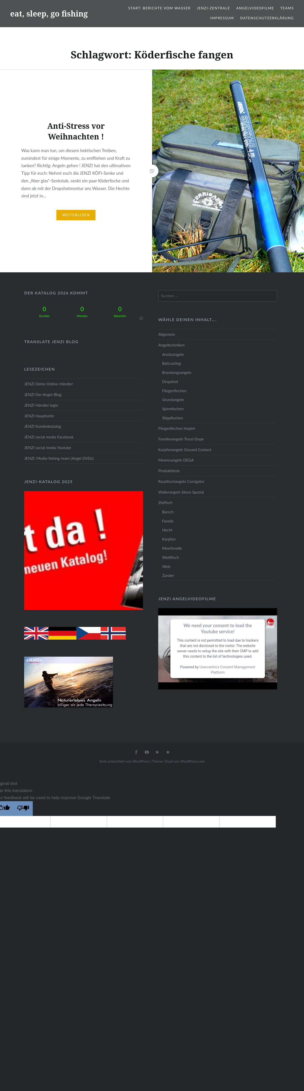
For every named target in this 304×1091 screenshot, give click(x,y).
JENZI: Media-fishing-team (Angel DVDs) (58, 458)
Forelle (167, 521)
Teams (287, 8)
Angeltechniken (171, 345)
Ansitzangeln (173, 354)
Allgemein (166, 334)
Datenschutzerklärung (267, 18)
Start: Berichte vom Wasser (159, 8)
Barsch (167, 512)
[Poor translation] (23, 808)
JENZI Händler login (41, 405)
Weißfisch (170, 557)
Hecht (167, 530)
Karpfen (168, 539)
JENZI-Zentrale (213, 8)
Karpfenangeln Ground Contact (184, 449)
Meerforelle (172, 548)
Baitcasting (171, 363)
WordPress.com (192, 761)
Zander (168, 575)
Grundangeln (173, 399)
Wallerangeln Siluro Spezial (181, 492)
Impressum (222, 18)
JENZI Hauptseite (39, 416)
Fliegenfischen (174, 390)
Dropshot (170, 381)
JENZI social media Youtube (47, 447)
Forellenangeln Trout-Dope (181, 439)
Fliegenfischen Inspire (176, 428)
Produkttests (169, 470)
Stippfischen (172, 418)
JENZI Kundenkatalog (42, 426)
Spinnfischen (173, 408)
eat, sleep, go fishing (49, 13)
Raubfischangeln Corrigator (181, 481)
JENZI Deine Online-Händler (48, 384)
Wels (166, 566)
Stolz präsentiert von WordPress (124, 761)
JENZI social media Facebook (48, 437)
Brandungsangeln (176, 372)
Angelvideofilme (255, 8)
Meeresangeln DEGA (176, 460)
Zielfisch (165, 502)
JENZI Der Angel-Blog (42, 394)
